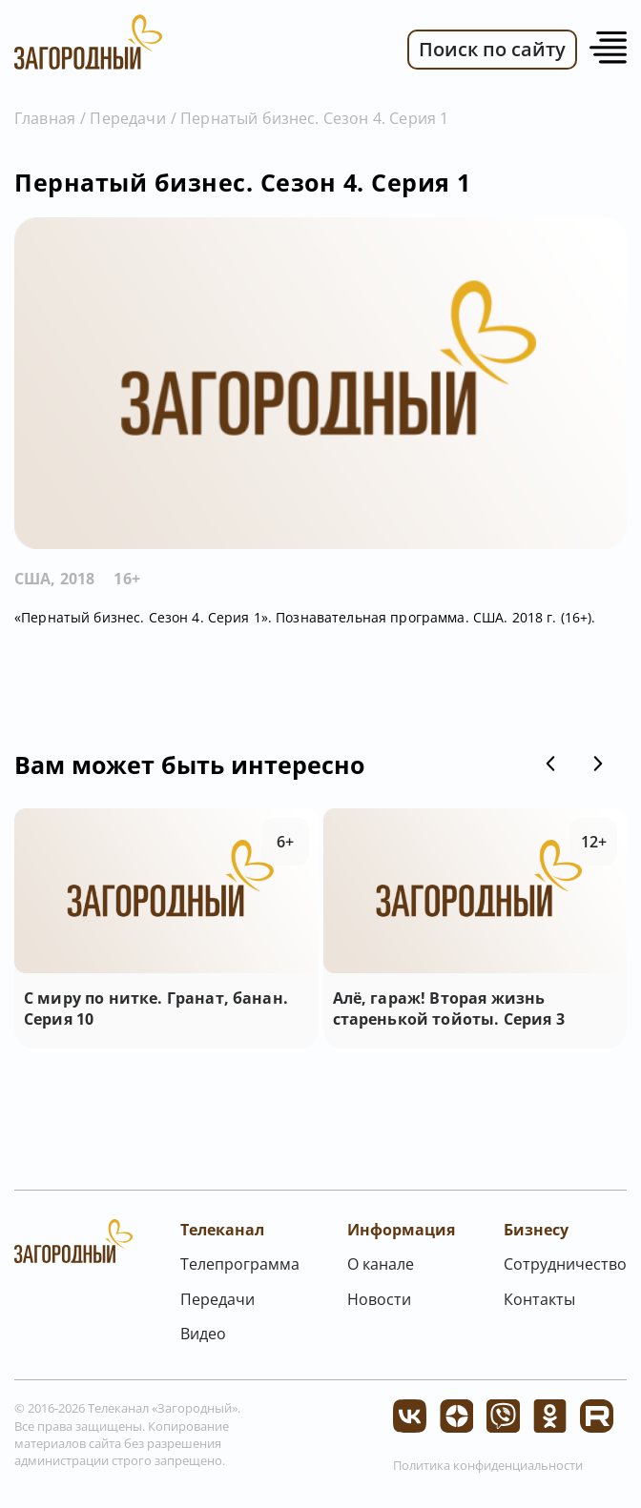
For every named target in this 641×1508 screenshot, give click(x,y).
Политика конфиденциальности (488, 1465)
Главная (44, 118)
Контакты (539, 1299)
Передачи (127, 118)
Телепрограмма (240, 1263)
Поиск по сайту (492, 49)
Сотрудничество (565, 1263)
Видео (203, 1333)
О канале (380, 1263)
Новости (379, 1299)
